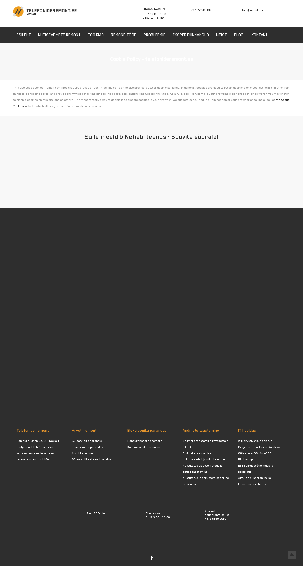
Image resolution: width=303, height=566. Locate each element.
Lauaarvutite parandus (87, 447)
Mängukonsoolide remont (144, 441)
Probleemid (155, 35)
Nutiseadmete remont (59, 35)
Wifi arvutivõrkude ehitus (255, 441)
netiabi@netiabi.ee (251, 10)
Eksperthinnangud (191, 35)
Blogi (239, 35)
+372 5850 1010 (201, 10)
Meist (221, 35)
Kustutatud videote (196, 465)
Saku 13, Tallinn (154, 17)
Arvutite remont (83, 453)
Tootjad (96, 35)
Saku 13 (91, 513)
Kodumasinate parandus (144, 447)
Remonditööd (124, 35)
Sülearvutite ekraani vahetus (92, 459)
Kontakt (260, 35)
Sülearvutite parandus (87, 441)
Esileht (24, 35)
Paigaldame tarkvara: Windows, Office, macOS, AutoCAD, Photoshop (259, 453)
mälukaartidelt (216, 459)
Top (292, 555)
